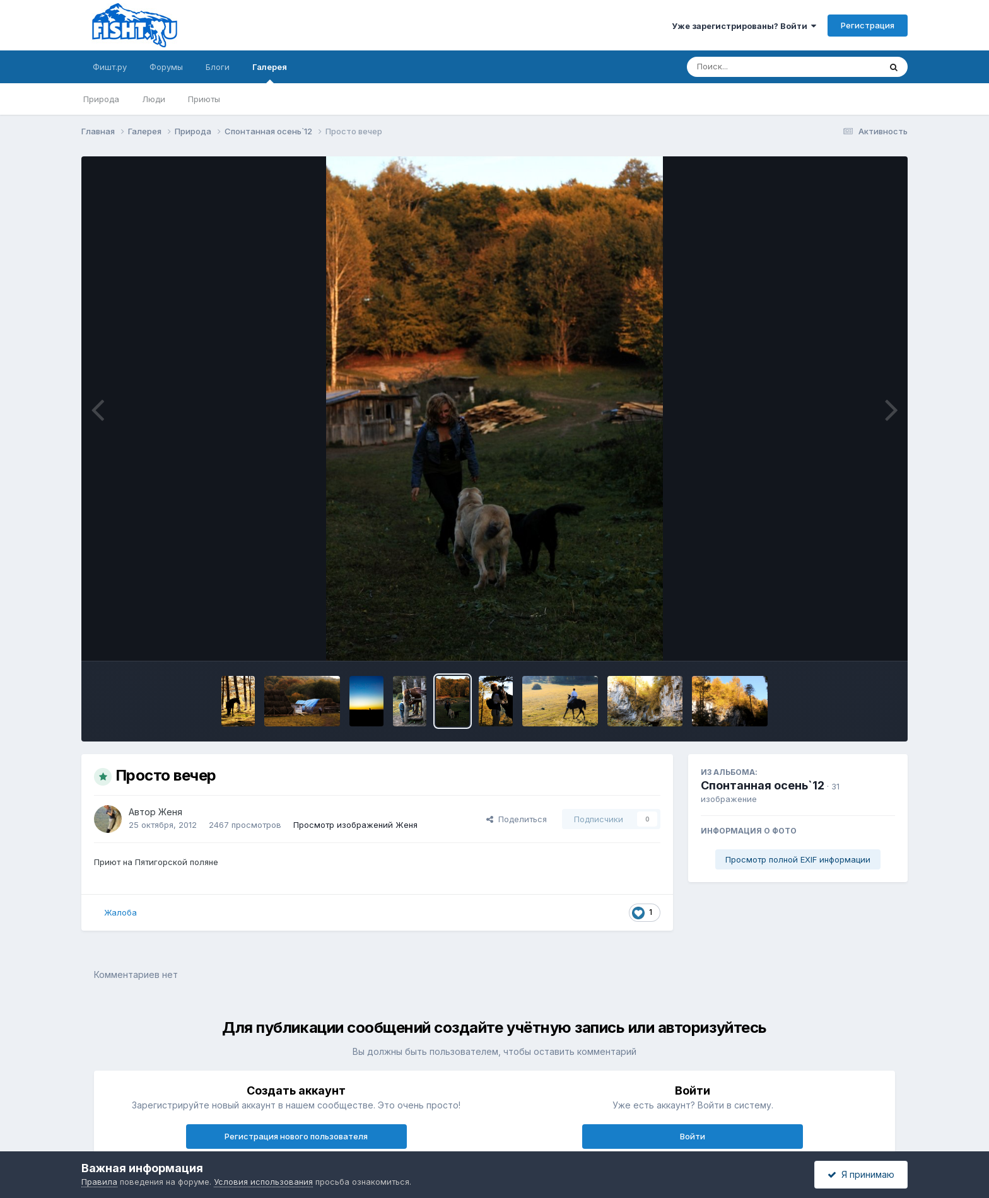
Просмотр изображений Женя (355, 825)
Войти (692, 1136)
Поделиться (516, 819)
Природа (101, 99)
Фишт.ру (110, 67)
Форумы (166, 67)
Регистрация (867, 25)
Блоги (218, 67)
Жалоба (120, 912)
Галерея (269, 72)
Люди (153, 99)
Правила (99, 1182)
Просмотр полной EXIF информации (797, 859)
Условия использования (263, 1182)
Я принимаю (861, 1174)
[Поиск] (759, 67)
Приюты (204, 99)
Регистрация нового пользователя (296, 1136)
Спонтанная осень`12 (762, 785)
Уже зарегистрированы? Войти (744, 26)
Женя (170, 811)
